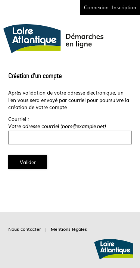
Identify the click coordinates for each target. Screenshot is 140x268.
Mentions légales (69, 229)
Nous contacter (24, 229)
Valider (28, 162)
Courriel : (18, 118)
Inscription (124, 7)
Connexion (96, 7)
